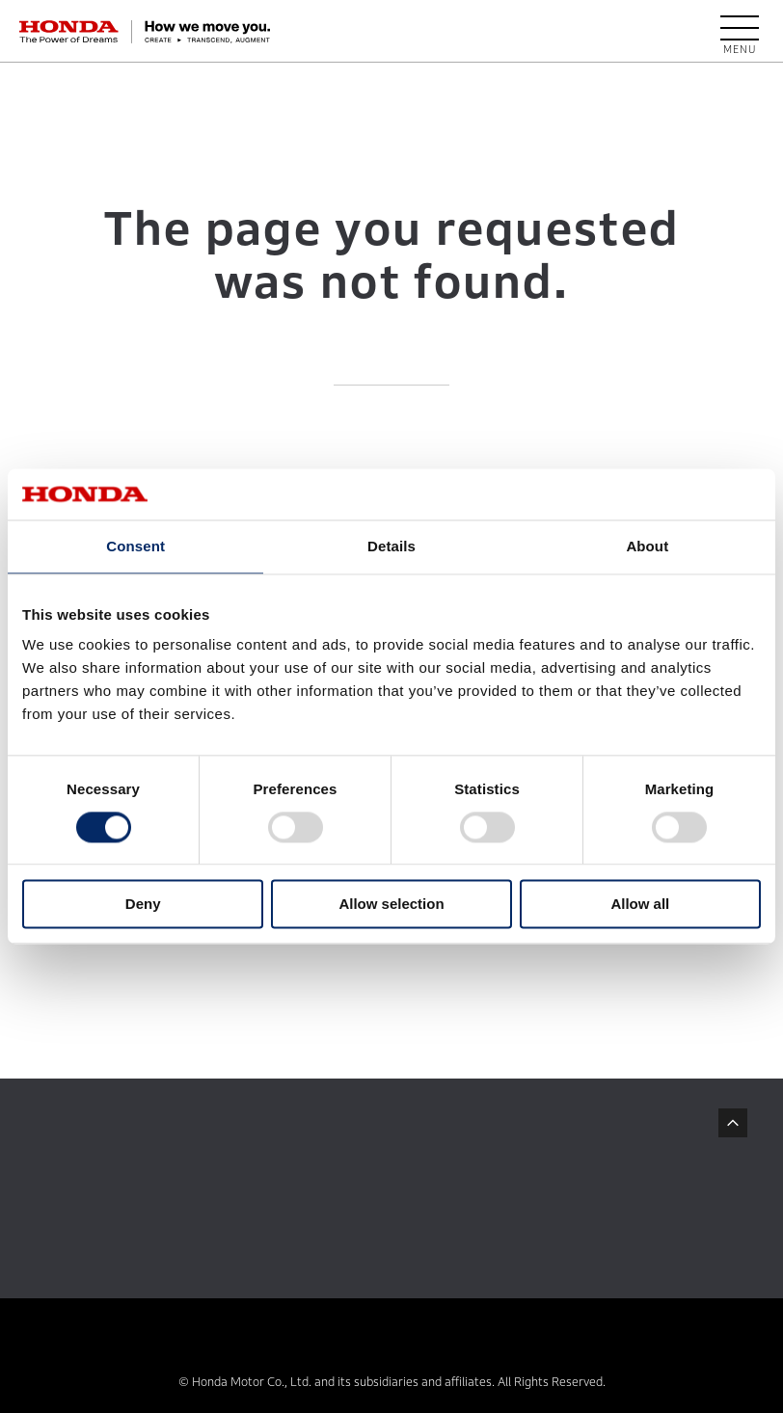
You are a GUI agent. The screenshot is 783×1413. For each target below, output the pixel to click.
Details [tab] (391, 546)
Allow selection (391, 904)
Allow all (639, 904)
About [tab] (647, 546)
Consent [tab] (135, 546)
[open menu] (740, 32)
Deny (143, 904)
